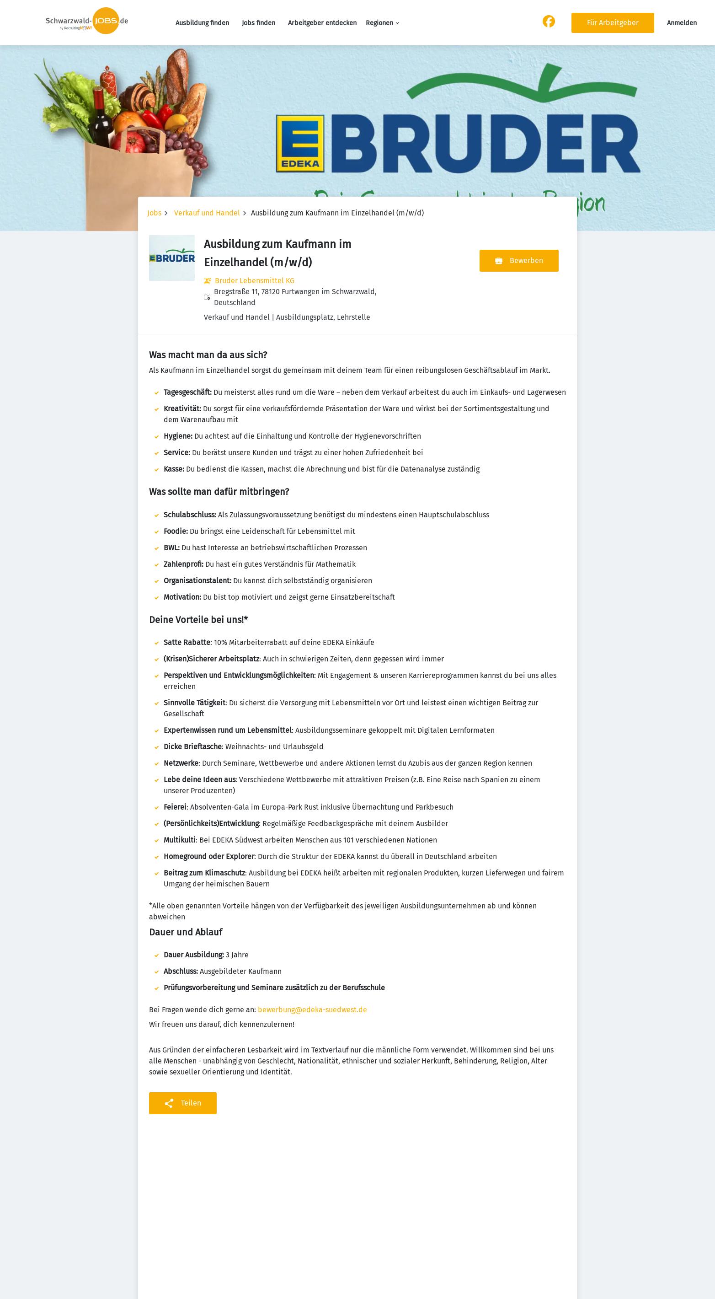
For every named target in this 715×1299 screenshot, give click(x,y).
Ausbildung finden (202, 23)
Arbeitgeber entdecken (322, 23)
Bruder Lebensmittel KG (254, 280)
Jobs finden (258, 23)
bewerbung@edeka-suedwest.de (312, 1009)
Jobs (154, 213)
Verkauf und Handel (207, 213)
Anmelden (682, 23)
